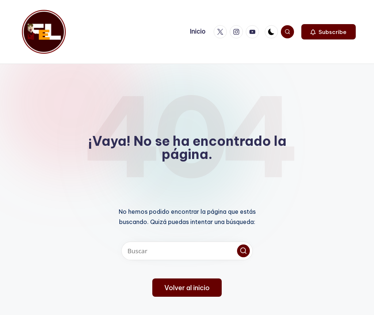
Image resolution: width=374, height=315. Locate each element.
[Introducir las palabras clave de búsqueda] (187, 251)
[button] (328, 31)
